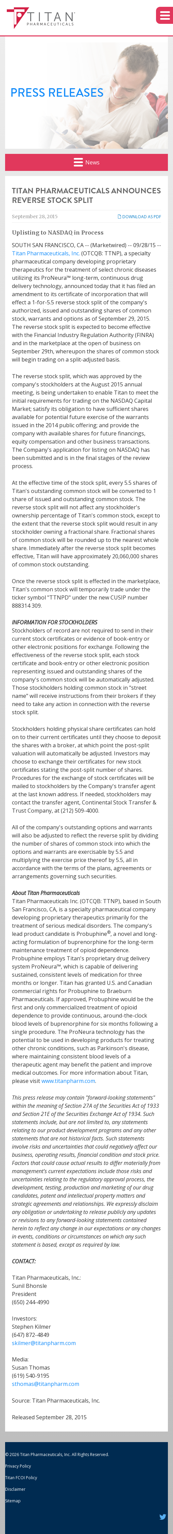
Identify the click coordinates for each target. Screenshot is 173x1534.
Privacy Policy (18, 1466)
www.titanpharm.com (68, 1081)
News (87, 161)
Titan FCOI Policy (21, 1478)
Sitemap (13, 1501)
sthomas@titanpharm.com (45, 1384)
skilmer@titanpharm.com (44, 1343)
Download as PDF (139, 217)
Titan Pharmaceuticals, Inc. (46, 253)
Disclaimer (15, 1489)
